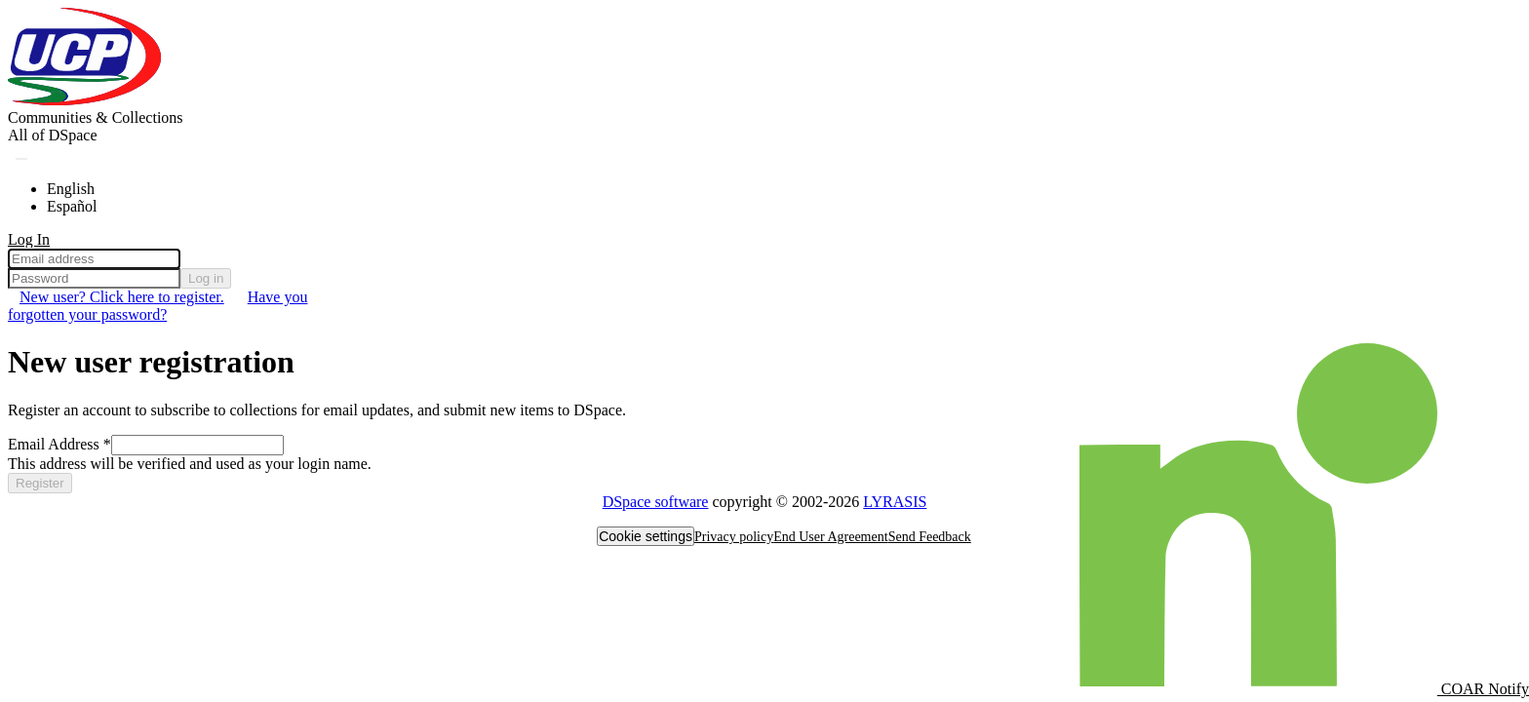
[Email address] (94, 259)
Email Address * (59, 444)
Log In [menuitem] (29, 239)
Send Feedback (929, 536)
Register (40, 483)
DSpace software (656, 501)
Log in (205, 278)
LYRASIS (894, 501)
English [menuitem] (71, 188)
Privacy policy (733, 536)
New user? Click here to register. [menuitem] (122, 297)
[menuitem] (53, 135)
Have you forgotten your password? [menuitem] (157, 306)
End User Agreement (830, 536)
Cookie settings (645, 536)
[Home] (86, 100)
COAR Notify (1304, 689)
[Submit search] (21, 159)
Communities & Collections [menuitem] (95, 117)
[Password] (94, 278)
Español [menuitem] (72, 206)
